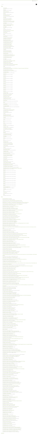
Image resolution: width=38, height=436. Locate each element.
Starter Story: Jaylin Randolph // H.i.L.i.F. (8, 370)
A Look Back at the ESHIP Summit (7, 423)
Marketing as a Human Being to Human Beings (9, 287)
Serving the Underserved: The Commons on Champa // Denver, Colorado (13, 314)
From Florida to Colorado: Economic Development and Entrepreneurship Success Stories (15, 233)
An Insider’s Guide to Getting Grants (8, 291)
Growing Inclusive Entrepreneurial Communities (9, 417)
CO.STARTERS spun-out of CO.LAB (7, 425)
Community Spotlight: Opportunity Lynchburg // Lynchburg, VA (11, 372)
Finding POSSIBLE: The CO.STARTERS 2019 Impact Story (10, 317)
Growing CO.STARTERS (6, 402)
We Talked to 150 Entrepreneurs (7, 306)
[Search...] (18, 4)
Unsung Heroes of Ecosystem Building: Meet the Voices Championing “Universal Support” (15, 275)
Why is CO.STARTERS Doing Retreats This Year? (9, 419)
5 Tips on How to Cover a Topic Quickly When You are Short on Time (12, 200)
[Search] (36, 4)
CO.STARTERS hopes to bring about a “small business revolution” (12, 429)
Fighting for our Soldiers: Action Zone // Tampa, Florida (10, 325)
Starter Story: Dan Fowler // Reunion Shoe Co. (9, 297)
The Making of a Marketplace (7, 393)
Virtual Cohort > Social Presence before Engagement (10, 221)
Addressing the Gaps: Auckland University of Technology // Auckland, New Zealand (14, 319)
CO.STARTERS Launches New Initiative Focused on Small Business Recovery (13, 304)
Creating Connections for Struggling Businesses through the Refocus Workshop (14, 279)
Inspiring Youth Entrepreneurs (7, 421)
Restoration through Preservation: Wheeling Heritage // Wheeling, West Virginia (14, 361)
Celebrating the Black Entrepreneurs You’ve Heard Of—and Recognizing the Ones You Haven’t (16, 223)
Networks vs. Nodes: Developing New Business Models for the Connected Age (13, 368)
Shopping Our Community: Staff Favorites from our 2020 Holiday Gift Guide (13, 239)
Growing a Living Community (7, 342)
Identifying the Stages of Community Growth (9, 404)
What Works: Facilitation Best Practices (8, 241)
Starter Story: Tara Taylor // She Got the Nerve (9, 323)
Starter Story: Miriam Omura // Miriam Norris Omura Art (10, 217)
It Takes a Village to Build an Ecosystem (8, 357)
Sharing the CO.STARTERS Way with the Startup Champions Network (12, 400)
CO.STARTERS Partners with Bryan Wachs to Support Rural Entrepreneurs (13, 336)
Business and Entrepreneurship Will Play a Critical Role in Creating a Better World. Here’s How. (16, 277)
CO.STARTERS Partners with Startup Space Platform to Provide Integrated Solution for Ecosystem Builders (17, 344)
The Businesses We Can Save (7, 229)
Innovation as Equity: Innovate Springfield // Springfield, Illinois (11, 355)
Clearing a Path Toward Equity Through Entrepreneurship (11, 282)
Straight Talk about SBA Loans (7, 302)
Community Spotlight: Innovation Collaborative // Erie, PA (11, 391)
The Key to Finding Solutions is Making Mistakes (9, 250)
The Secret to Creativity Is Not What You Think (9, 269)
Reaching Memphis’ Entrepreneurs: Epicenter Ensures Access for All (12, 213)
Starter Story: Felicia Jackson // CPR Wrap (8, 363)
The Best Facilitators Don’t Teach (7, 248)
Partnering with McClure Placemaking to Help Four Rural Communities (12, 366)
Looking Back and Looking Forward (7, 408)
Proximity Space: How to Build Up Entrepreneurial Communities (11, 383)
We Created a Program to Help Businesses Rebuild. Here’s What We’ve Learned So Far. (15, 259)
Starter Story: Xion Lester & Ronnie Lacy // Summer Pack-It (11, 406)
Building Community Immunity (7, 312)
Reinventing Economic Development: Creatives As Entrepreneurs (12, 219)
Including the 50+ (5, 353)
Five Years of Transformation (7, 376)
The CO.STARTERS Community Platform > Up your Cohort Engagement (12, 204)
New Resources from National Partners (8, 374)
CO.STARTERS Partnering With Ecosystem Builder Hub (10, 340)
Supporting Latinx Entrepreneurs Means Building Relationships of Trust (13, 338)
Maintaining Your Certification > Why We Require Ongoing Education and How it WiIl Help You (16, 202)
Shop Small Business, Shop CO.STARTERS (8, 410)
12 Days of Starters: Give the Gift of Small (8, 387)
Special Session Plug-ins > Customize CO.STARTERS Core (10, 206)
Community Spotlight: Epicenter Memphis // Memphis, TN (11, 252)
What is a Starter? (5, 329)
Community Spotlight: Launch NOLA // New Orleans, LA (10, 378)
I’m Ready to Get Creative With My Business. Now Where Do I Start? (12, 261)
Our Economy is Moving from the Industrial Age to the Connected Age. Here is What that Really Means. (17, 295)
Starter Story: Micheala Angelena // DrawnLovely (9, 293)
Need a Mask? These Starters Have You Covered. (9, 267)
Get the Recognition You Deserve (7, 198)
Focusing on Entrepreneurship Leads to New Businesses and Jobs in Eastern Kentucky (15, 235)
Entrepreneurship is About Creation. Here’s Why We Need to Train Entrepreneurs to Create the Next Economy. (18, 271)
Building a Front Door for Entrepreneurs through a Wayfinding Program (13, 321)
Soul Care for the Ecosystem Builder (8, 327)
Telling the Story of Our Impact (7, 412)
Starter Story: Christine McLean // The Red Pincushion (10, 257)
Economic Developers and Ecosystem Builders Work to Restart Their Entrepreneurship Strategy (16, 237)
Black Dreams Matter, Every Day (7, 289)
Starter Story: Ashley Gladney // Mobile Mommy (9, 415)
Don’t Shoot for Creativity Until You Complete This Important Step (12, 273)
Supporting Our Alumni (6, 395)
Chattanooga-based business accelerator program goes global (11, 427)
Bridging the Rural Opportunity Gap (8, 346)
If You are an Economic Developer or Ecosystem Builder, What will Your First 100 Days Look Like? (16, 246)
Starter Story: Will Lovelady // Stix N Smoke (8, 310)
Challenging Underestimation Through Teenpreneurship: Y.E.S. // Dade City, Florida (14, 351)
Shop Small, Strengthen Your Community (8, 231)
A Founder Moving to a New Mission (8, 359)
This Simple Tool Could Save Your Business (9, 308)
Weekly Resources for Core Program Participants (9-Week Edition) (20, 168)
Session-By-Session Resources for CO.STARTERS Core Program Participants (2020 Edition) (20, 68)
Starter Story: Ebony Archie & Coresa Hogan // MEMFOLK (10, 211)
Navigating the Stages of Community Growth (9, 334)
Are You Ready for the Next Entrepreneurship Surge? (10, 215)
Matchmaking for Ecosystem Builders (8, 389)
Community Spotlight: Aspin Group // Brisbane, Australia (10, 385)
